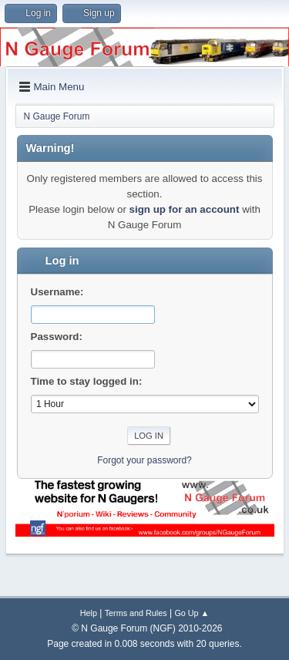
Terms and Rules (136, 613)
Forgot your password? (144, 460)
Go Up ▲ (191, 613)
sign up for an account (184, 209)
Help (88, 613)
